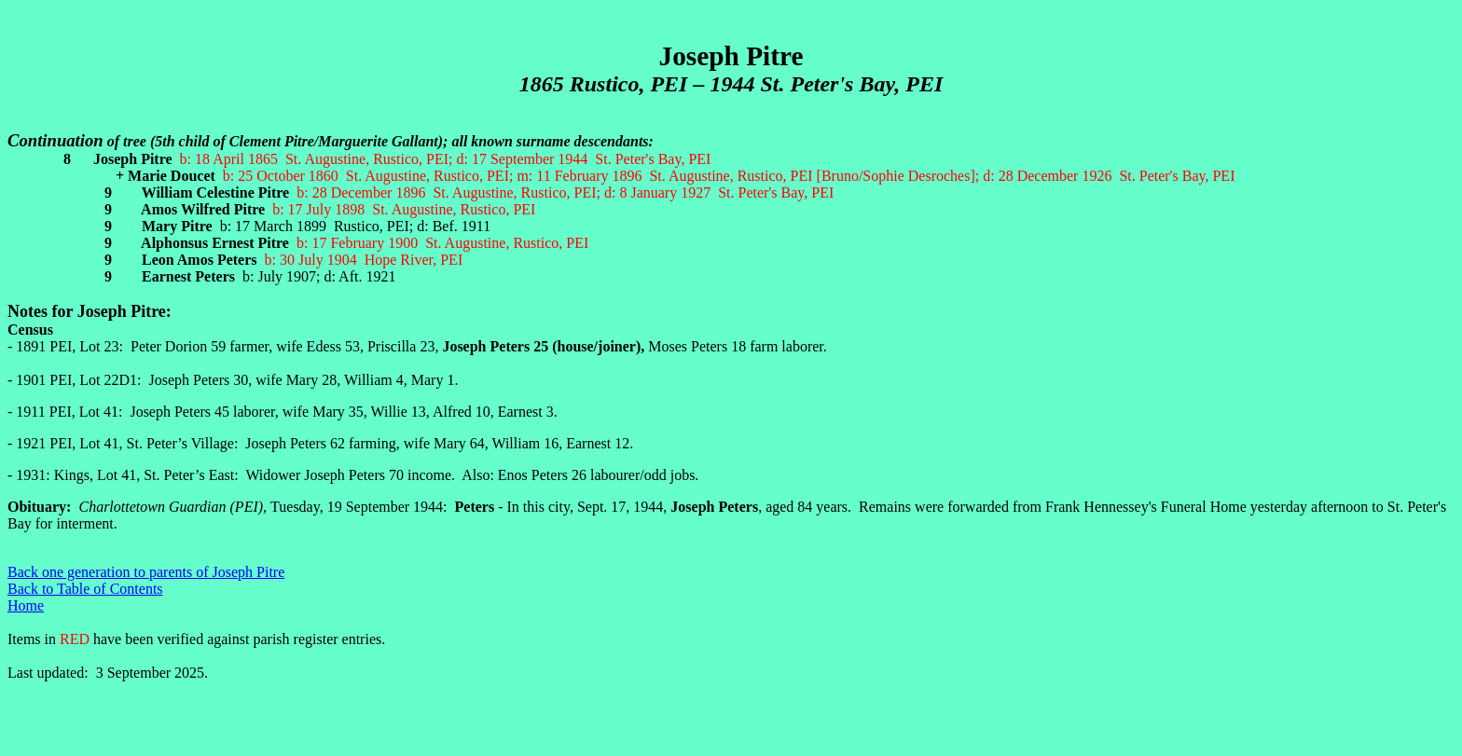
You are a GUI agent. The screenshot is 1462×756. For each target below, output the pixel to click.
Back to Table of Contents (85, 589)
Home (25, 605)
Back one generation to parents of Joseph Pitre (145, 572)
